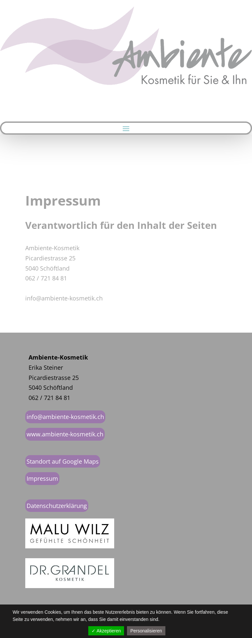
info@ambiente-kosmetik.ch (65, 417)
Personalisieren (146, 630)
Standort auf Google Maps (63, 461)
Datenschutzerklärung (57, 506)
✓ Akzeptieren (106, 630)
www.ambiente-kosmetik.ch (65, 434)
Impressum (42, 478)
